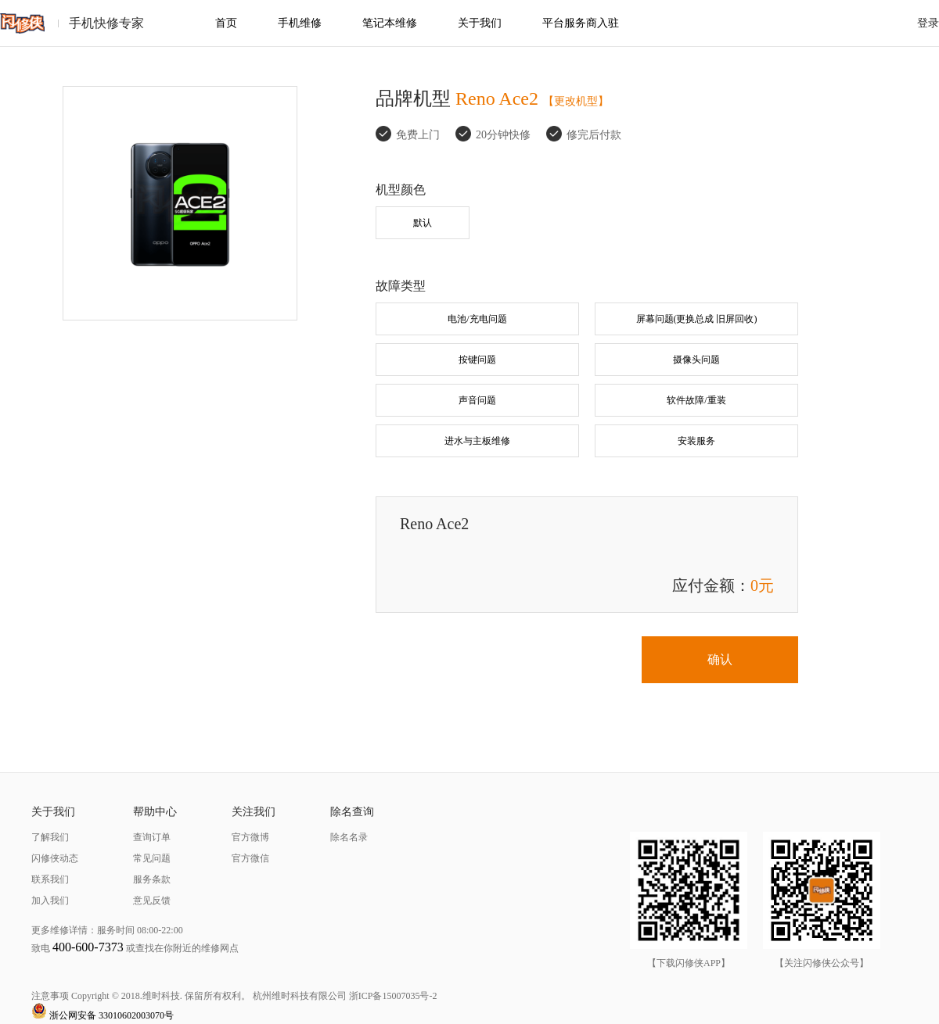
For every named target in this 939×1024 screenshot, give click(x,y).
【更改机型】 (576, 101)
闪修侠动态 (54, 858)
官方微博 (250, 837)
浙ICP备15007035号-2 (393, 995)
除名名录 (349, 837)
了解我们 (50, 837)
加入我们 (50, 900)
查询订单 (152, 837)
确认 (719, 659)
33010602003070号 (136, 1015)
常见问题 (152, 858)
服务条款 (152, 879)
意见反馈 (152, 900)
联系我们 (50, 879)
